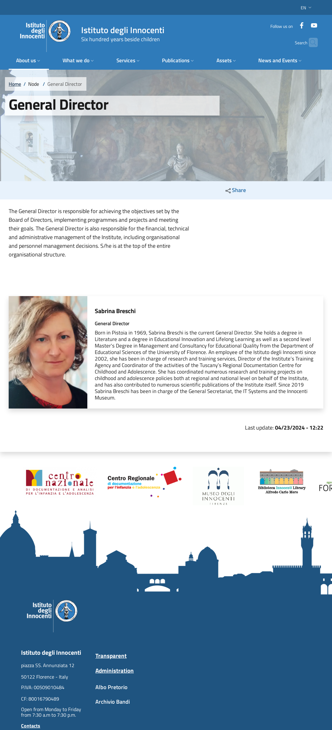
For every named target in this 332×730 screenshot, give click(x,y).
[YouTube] (306, 23)
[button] (307, 8)
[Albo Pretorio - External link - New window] (128, 690)
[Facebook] (294, 23)
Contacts (30, 725)
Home (15, 84)
